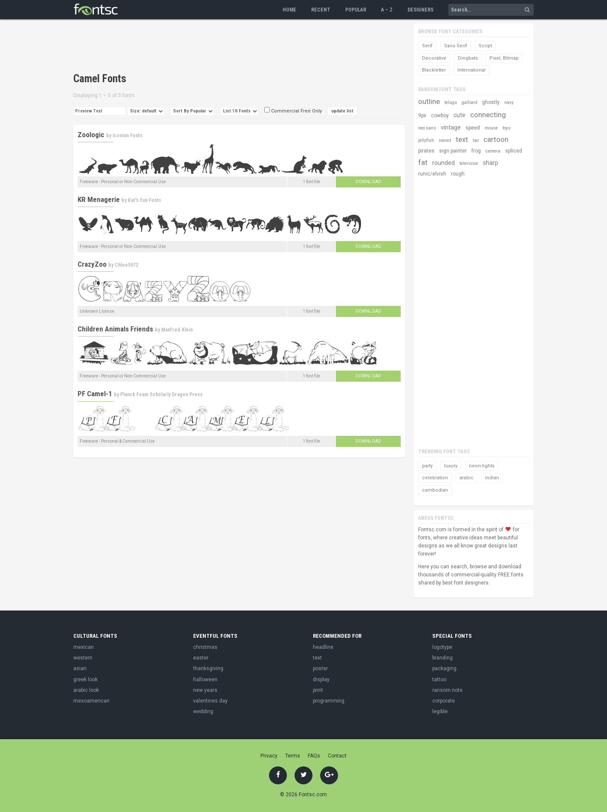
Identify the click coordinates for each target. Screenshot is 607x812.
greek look (85, 679)
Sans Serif (455, 46)
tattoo (439, 679)
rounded (443, 162)
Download (368, 181)
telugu (451, 102)
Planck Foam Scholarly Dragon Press (161, 394)
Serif (427, 46)
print (318, 690)
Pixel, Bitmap (504, 58)
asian (80, 668)
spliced (513, 151)
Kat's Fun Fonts (144, 200)
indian (492, 478)
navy (509, 102)
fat (423, 162)
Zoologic (91, 134)
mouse (491, 128)
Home (289, 10)
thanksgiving (208, 668)
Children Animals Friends (115, 329)
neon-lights (481, 466)
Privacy (268, 756)
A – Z (387, 10)
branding (442, 658)
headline (323, 647)
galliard (469, 102)
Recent (320, 10)
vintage (451, 127)
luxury (450, 466)
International (471, 70)
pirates (426, 151)
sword (445, 140)
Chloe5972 (126, 265)
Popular (355, 10)
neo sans (427, 128)
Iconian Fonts (127, 135)
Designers (421, 10)
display (321, 679)
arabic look (86, 690)
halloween (205, 679)
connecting (488, 114)
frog (476, 151)
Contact (337, 756)
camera (493, 151)
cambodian (435, 490)
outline (429, 101)
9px (422, 115)
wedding (203, 711)
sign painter (453, 151)
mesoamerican (91, 701)
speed (472, 128)
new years (205, 690)
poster (320, 668)
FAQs (314, 756)
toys (507, 128)
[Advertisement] (228, 47)
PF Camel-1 (95, 393)
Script (485, 46)
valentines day (210, 701)
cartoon (496, 139)
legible (440, 711)
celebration (435, 478)
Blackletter (434, 70)
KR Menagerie (99, 199)
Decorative (434, 58)
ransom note (447, 690)
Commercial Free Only (293, 111)
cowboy (440, 115)
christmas (205, 647)
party (427, 466)
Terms (292, 756)
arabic (467, 478)
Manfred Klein (177, 330)
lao (476, 140)
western (82, 658)
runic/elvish (432, 174)
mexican (83, 647)
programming (328, 701)
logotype (442, 647)
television (469, 163)
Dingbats (468, 58)
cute (459, 115)
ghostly (491, 102)
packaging (444, 668)
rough (458, 174)
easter (200, 658)
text (462, 139)
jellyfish (426, 140)
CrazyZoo (92, 264)
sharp (490, 162)
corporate (443, 701)
